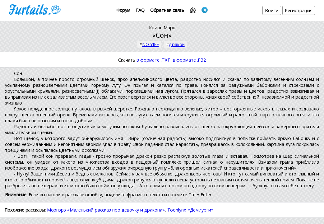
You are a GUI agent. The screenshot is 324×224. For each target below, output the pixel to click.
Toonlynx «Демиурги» (190, 210)
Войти (272, 10)
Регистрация (298, 10)
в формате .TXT (153, 60)
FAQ (140, 10)
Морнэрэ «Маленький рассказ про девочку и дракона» (106, 210)
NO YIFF (150, 44)
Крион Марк (162, 27)
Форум (123, 10)
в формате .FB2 (189, 60)
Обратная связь (167, 10)
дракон (176, 44)
